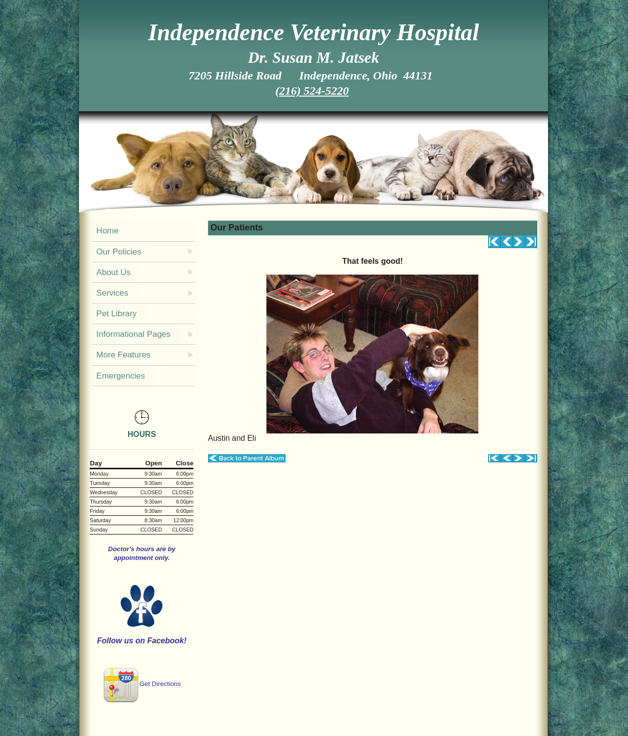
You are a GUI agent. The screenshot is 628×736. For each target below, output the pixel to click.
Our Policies (118, 251)
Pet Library (116, 313)
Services (112, 293)
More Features (123, 354)
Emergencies (120, 376)
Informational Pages (133, 334)
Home (107, 230)
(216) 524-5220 (312, 90)
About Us (113, 272)
